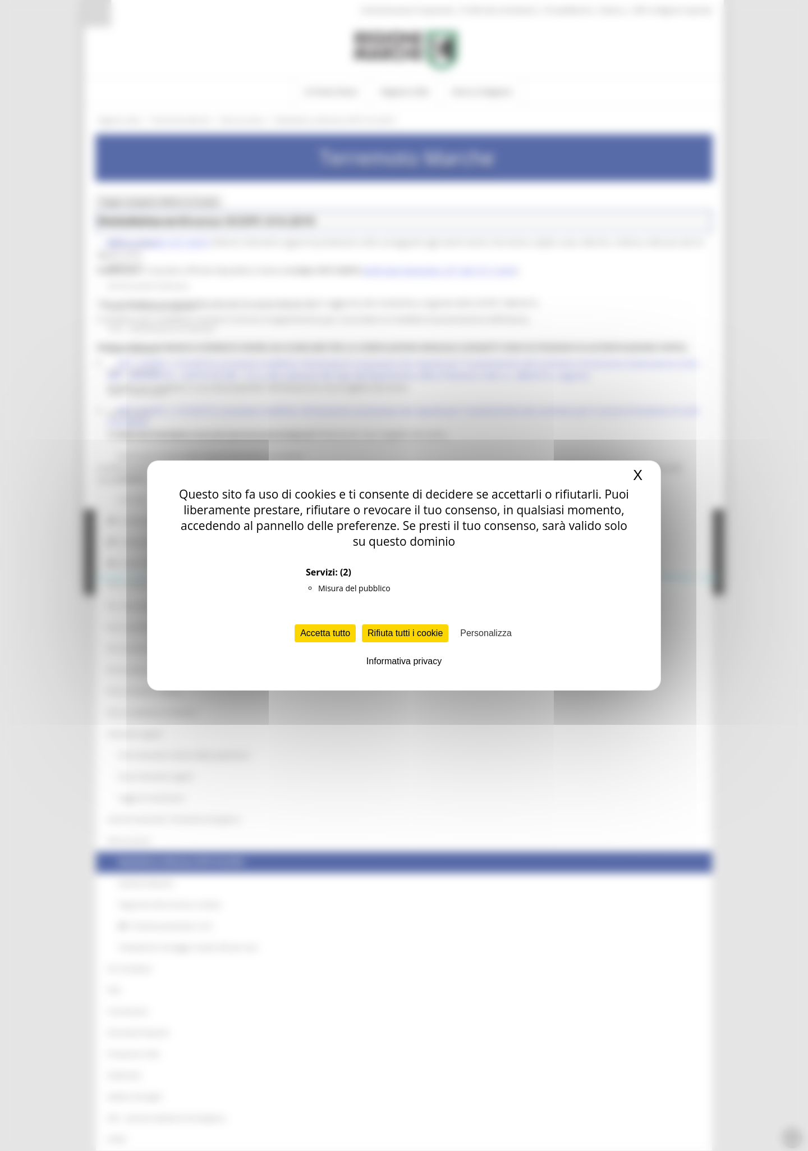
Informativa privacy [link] (404, 661)
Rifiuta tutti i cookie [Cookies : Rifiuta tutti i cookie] (405, 633)
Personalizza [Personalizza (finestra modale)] (486, 633)
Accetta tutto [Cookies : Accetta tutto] (325, 633)
